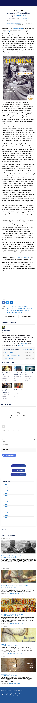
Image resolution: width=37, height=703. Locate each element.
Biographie (20, 345)
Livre (20, 306)
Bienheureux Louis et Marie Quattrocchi (11, 556)
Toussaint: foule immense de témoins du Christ (12, 614)
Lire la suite (19, 565)
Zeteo (5, 264)
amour (22, 310)
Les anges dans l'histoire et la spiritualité (27, 316)
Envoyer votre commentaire (9, 455)
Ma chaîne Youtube (18, 470)
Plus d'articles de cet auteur (28, 349)
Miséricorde (22, 308)
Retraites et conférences (18, 474)
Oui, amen (3, 644)
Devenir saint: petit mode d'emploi (11, 316)
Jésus (15, 308)
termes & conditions (17, 446)
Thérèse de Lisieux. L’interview (21, 257)
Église (20, 312)
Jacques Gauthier (20, 15)
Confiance (29, 308)
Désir (15, 312)
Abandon (9, 310)
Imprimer (26, 18)
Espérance (10, 312)
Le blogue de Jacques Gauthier (14, 23)
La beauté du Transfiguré (7, 674)
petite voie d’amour (20, 147)
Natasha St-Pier (8, 32)
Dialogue (25, 306)
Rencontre (10, 308)
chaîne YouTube (24, 343)
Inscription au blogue (18, 466)
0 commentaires (19, 24)
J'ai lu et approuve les (12, 446)
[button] (35, 3)
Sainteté (28, 310)
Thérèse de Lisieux (17, 28)
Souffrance (17, 310)
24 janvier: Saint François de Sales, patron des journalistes (15, 585)
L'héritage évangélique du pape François (6, 391)
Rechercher (32, 461)
